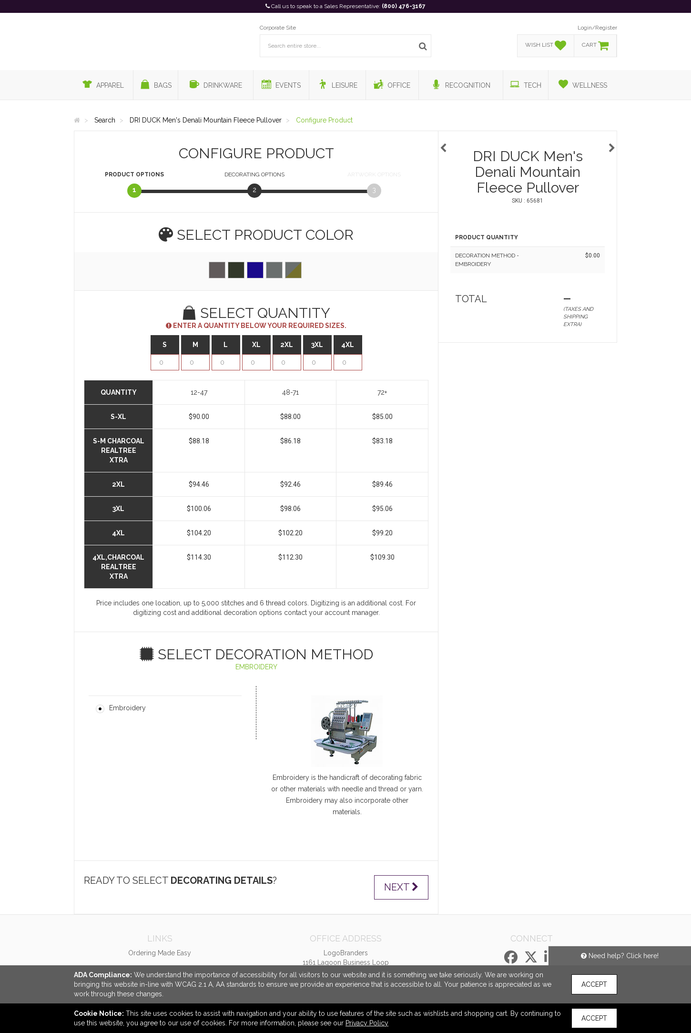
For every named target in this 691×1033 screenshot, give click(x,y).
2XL (286, 344)
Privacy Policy (367, 1023)
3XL (317, 344)
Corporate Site (278, 27)
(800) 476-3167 (404, 6)
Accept (594, 984)
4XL (347, 344)
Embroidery (127, 708)
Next (401, 887)
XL (256, 344)
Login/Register (597, 27)
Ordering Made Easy (159, 953)
